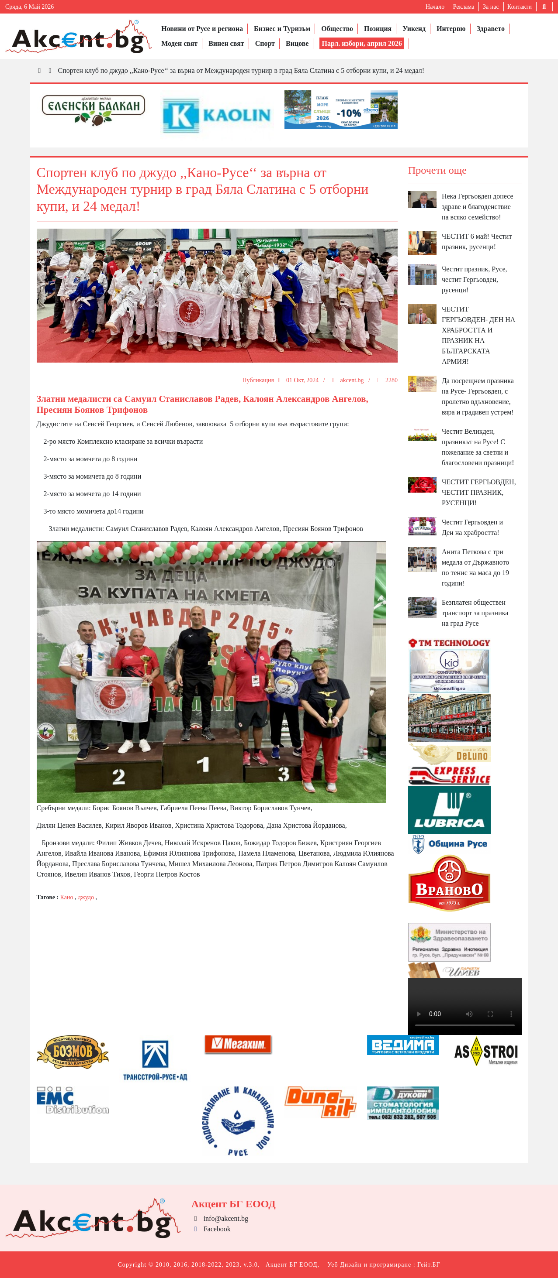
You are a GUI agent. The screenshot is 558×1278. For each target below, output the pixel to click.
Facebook (211, 1229)
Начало (435, 6)
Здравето (491, 28)
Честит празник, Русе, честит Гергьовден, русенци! (474, 279)
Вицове (297, 43)
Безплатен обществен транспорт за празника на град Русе (475, 613)
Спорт (265, 43)
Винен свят (226, 43)
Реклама (464, 6)
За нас (491, 6)
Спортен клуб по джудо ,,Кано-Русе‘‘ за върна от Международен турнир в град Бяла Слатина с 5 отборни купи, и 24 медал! (241, 70)
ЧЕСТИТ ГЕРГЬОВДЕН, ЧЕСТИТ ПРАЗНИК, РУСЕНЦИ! (479, 492)
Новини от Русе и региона (202, 28)
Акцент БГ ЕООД (292, 1264)
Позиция (378, 28)
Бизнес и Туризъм (282, 28)
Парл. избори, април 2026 (362, 43)
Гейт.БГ (428, 1264)
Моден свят (179, 43)
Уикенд (414, 28)
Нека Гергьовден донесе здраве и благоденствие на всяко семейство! (477, 206)
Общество (337, 28)
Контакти (519, 6)
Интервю (451, 28)
